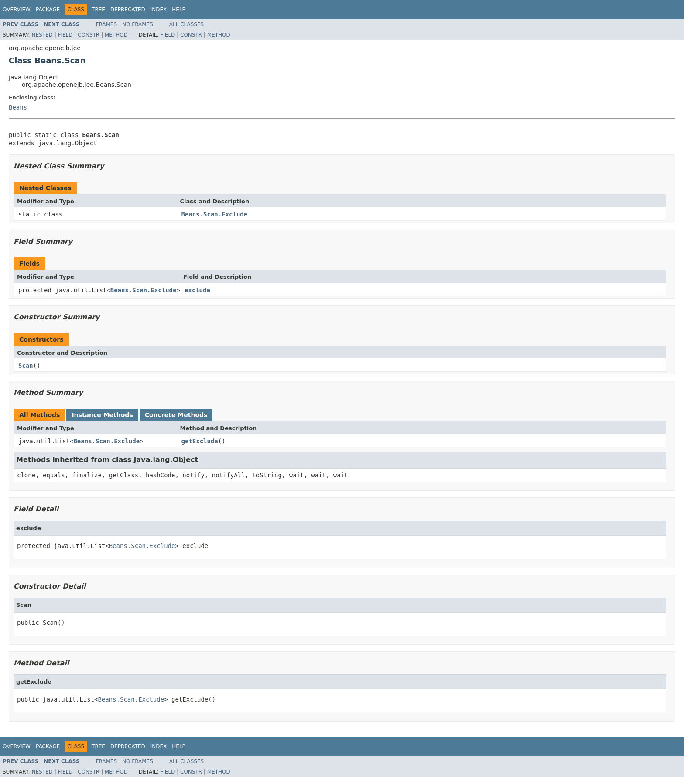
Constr (88, 35)
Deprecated (127, 10)
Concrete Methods (176, 414)
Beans (18, 107)
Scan (25, 365)
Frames (106, 24)
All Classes (186, 24)
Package (48, 10)
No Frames (137, 24)
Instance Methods (102, 414)
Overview (17, 10)
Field (65, 35)
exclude (197, 290)
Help (178, 10)
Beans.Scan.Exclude (214, 214)
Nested (41, 35)
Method (116, 35)
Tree (98, 10)
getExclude (199, 441)
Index (158, 10)
